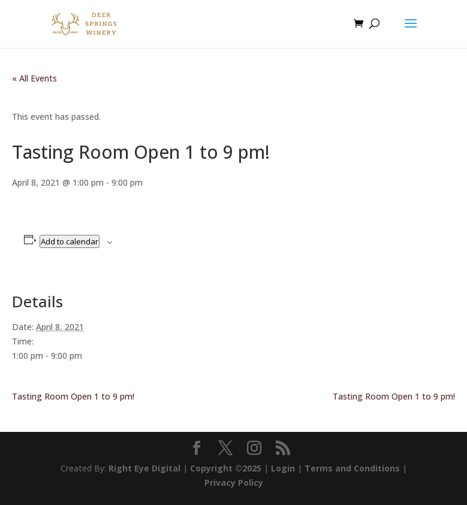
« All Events (34, 78)
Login (283, 468)
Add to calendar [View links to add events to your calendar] (69, 241)
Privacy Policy (233, 482)
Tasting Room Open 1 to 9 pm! (73, 396)
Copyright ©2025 (225, 468)
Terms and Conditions (352, 468)
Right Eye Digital (144, 468)
